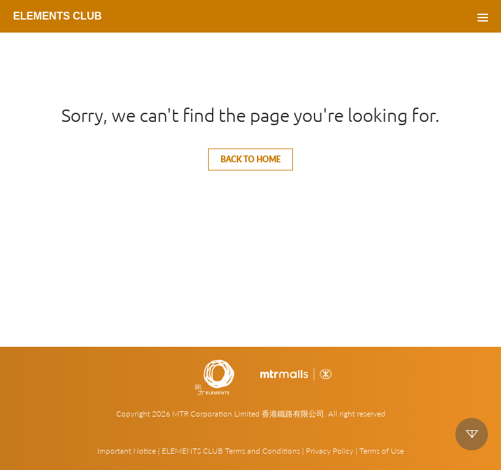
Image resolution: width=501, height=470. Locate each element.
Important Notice (126, 451)
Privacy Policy (330, 451)
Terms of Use (381, 451)
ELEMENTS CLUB (57, 16)
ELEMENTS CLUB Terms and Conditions (231, 451)
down (471, 434)
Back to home (250, 159)
